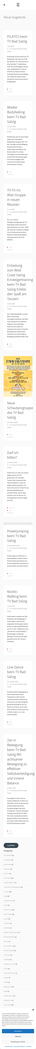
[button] (33, 1010)
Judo (5, 896)
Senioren (6, 959)
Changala (7, 869)
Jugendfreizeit (8, 901)
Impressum (28, 1046)
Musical (6, 941)
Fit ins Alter (7, 878)
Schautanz (7, 955)
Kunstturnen (8, 914)
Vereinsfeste (8, 1000)
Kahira (6, 905)
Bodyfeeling (7, 864)
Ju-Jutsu (6, 892)
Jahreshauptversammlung (12, 887)
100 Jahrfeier (8, 855)
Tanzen (6, 969)
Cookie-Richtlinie (9, 1046)
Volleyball (7, 1005)
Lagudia (6, 919)
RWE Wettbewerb (9, 950)
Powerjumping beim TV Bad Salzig (18, 536)
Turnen (6, 982)
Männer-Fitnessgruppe (11, 932)
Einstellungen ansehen (18, 1042)
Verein (5, 991)
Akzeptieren (18, 1031)
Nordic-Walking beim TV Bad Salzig (17, 596)
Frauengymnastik (9, 882)
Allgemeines (7, 860)
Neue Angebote (8, 946)
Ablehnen (18, 1036)
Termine (6, 978)
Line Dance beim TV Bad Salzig (16, 672)
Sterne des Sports (9, 964)
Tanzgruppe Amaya (9, 973)
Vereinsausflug (8, 996)
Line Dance (7, 928)
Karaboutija (8, 910)
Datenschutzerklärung (19, 1046)
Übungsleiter (8, 987)
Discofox (7, 873)
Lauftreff (7, 923)
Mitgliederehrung (9, 937)
